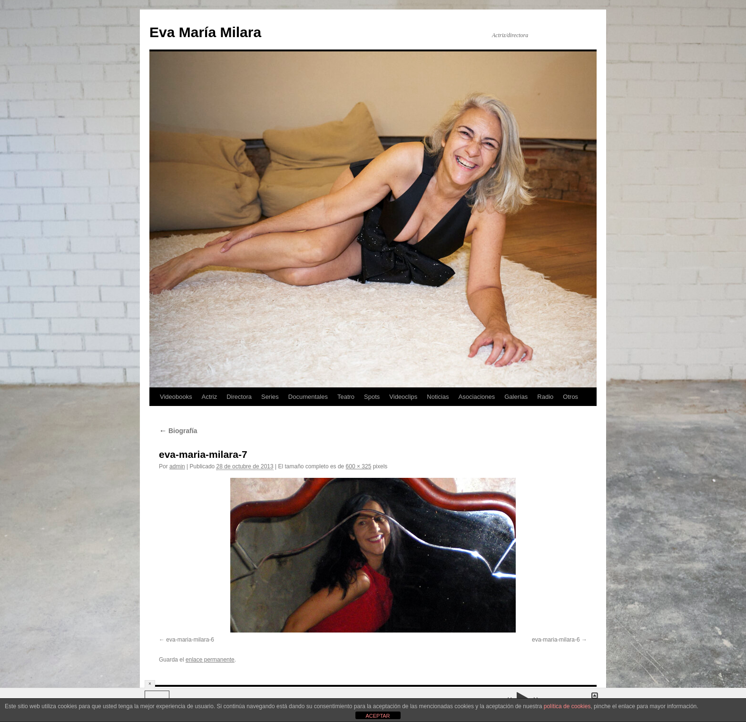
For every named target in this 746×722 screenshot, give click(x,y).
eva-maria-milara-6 (190, 639)
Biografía (178, 431)
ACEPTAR (377, 716)
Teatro (345, 396)
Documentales (308, 396)
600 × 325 (359, 466)
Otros (570, 396)
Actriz (209, 396)
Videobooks (176, 396)
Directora (239, 396)
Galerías (516, 396)
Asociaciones (477, 396)
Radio (545, 396)
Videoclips (403, 396)
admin (177, 466)
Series (270, 396)
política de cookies (567, 706)
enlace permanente (210, 659)
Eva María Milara (205, 32)
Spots (372, 396)
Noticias (438, 396)
